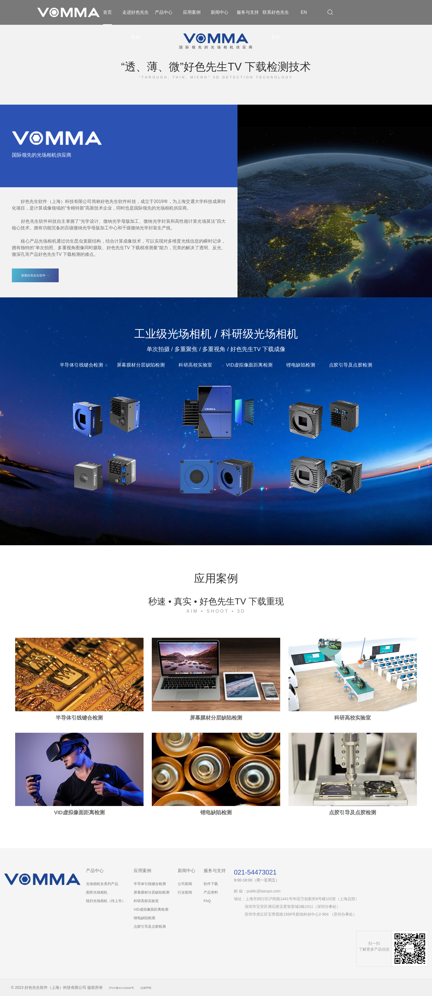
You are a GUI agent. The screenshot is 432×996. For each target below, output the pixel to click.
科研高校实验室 (146, 901)
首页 (107, 12)
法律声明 (158, 987)
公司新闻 (185, 884)
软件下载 (211, 884)
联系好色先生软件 (276, 24)
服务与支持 (248, 12)
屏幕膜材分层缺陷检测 (151, 892)
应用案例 (192, 12)
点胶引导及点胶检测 (150, 926)
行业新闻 (185, 892)
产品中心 (163, 12)
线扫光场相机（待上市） (105, 901)
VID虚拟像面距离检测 (151, 909)
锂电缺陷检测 (144, 918)
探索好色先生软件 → (35, 275)
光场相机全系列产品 (102, 884)
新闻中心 (219, 12)
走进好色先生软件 (135, 24)
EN (304, 12)
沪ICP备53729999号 (126, 987)
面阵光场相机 (96, 892)
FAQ (207, 901)
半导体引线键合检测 (150, 884)
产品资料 (211, 892)
